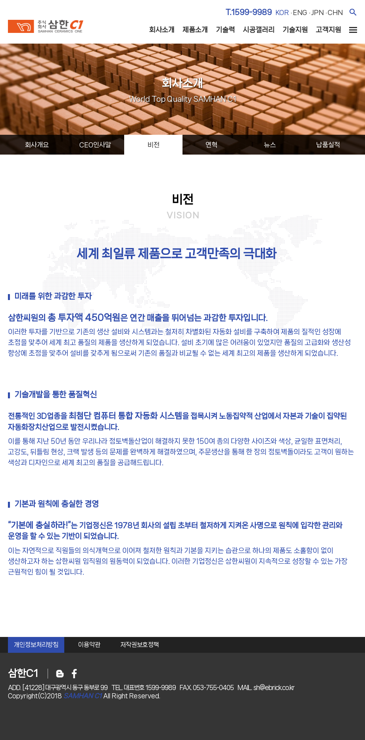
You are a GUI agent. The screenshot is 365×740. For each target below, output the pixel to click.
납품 (328, 144)
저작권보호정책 (139, 644)
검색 (353, 12)
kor (282, 12)
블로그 (60, 674)
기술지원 (295, 29)
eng (300, 12)
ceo (95, 144)
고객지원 (328, 29)
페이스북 (74, 674)
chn (335, 12)
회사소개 (162, 29)
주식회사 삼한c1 (45, 27)
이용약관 (89, 644)
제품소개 (195, 29)
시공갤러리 (259, 29)
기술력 (225, 29)
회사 (37, 144)
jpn (317, 12)
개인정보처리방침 (36, 644)
